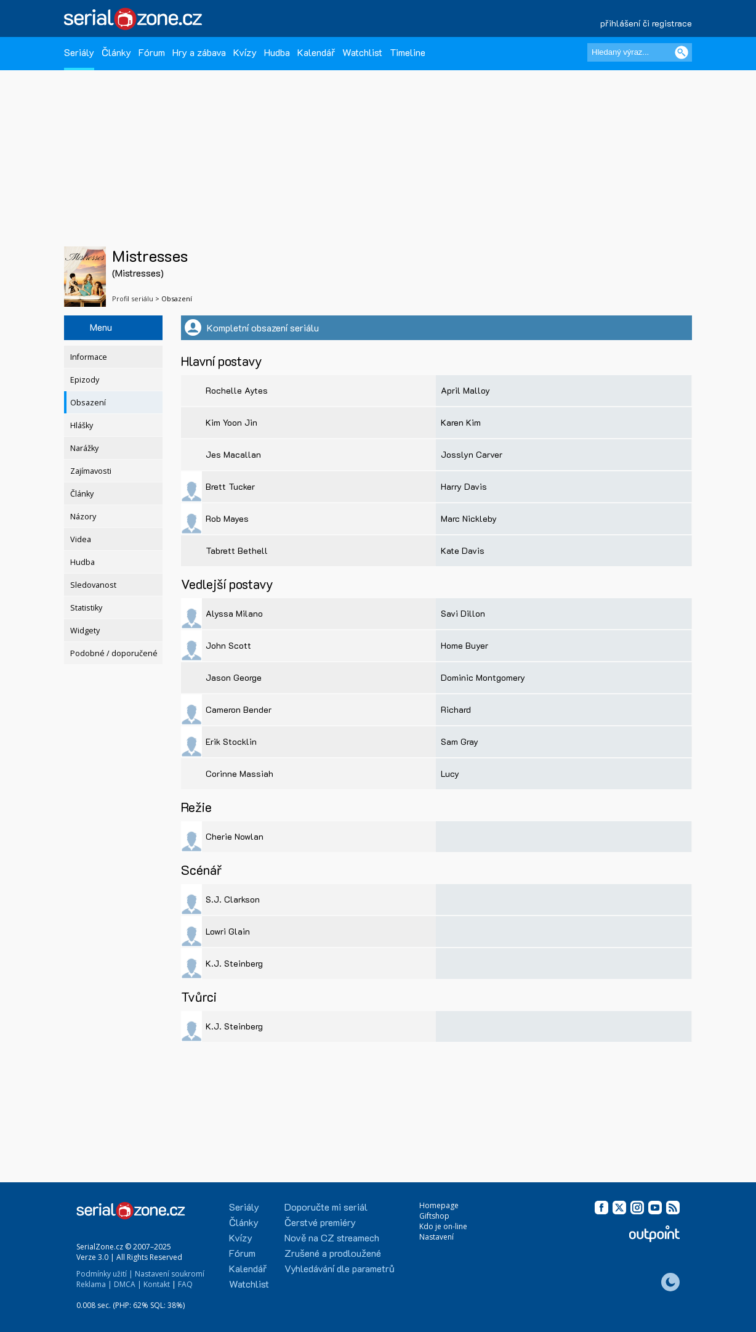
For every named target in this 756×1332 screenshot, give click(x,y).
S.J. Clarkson (233, 899)
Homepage (439, 1205)
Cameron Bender (238, 709)
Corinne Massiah (239, 773)
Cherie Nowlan (234, 836)
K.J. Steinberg (234, 963)
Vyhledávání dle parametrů (339, 1268)
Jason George (234, 677)
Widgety (85, 630)
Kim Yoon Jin (231, 422)
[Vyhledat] (681, 52)
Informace (88, 357)
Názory (83, 516)
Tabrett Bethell (237, 550)
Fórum (152, 52)
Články (116, 52)
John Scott (228, 645)
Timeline (407, 52)
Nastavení (436, 1237)
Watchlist (362, 52)
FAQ (185, 1284)
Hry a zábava (199, 52)
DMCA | (128, 1284)
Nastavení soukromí (169, 1274)
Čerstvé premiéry (320, 1222)
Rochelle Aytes (237, 390)
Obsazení (88, 402)
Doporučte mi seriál (326, 1206)
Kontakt (156, 1284)
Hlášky (81, 425)
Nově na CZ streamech (331, 1237)
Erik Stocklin (231, 741)
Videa (80, 539)
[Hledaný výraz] (639, 52)
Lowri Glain (228, 931)
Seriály (79, 52)
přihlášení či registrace (646, 23)
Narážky (84, 448)
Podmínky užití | (104, 1274)
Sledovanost (93, 585)
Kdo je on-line (443, 1226)
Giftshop (434, 1216)
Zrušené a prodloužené (332, 1252)
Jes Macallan (233, 454)
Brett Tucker (230, 486)
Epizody (84, 380)
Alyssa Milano (234, 613)
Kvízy (245, 52)
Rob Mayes (227, 518)
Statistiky (86, 608)
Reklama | (94, 1284)
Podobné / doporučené (114, 653)
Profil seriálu (132, 298)
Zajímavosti (90, 471)
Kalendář (316, 52)
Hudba (277, 52)
